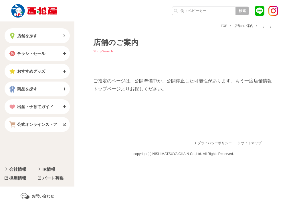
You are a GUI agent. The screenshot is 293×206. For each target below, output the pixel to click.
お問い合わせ (43, 196)
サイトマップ (251, 143)
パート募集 (53, 178)
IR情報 (48, 169)
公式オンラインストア (32, 124)
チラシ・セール (26, 53)
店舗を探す (22, 35)
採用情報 (17, 178)
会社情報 (17, 169)
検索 (242, 11)
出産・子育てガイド (30, 106)
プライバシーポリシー (214, 143)
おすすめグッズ (26, 71)
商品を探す (22, 89)
